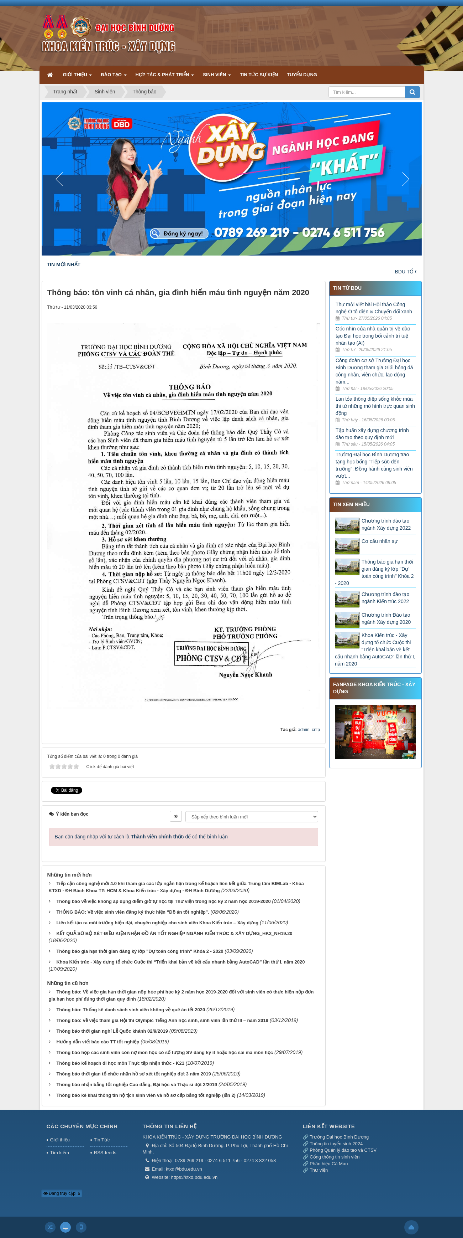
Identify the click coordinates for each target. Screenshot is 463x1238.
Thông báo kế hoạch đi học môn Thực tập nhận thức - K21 (120, 1063)
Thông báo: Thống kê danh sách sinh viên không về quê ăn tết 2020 (130, 1009)
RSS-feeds (105, 1152)
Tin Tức (102, 1139)
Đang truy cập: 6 (61, 1193)
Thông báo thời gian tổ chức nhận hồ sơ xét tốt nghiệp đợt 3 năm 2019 (133, 1074)
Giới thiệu (60, 1139)
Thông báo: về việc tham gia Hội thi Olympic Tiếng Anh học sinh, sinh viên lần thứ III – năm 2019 (162, 1020)
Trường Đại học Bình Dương (339, 1137)
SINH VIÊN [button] (217, 77)
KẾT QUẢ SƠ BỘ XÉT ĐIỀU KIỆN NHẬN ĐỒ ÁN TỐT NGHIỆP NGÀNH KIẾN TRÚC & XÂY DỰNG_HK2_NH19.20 (174, 933)
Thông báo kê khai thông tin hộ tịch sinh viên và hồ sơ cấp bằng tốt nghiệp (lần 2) (146, 1095)
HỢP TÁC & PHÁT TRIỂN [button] (165, 77)
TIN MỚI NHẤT (64, 264)
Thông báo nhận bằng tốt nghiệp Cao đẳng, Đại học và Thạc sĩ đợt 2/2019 (136, 1084)
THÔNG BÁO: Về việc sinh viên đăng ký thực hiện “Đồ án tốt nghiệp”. (132, 912)
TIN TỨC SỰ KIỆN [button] (259, 74)
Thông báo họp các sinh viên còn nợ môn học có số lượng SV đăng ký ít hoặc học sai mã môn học (164, 1052)
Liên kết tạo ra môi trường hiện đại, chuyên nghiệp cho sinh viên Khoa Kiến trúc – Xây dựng (157, 922)
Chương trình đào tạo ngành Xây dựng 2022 (386, 524)
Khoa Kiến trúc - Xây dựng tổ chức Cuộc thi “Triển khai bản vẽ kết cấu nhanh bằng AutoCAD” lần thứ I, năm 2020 (180, 962)
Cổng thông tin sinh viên (334, 1157)
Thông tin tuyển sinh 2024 (336, 1143)
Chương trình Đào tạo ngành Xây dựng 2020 (386, 618)
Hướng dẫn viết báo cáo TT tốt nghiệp (97, 1041)
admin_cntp (309, 729)
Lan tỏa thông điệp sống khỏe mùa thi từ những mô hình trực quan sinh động (375, 406)
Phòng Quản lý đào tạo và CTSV (343, 1150)
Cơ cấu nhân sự (380, 541)
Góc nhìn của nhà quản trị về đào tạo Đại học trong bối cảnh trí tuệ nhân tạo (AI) (373, 336)
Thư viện (319, 1170)
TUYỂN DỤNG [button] (302, 74)
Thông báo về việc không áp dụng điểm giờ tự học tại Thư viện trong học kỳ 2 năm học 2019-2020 (163, 901)
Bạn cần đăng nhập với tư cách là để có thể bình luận (141, 836)
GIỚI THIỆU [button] (77, 77)
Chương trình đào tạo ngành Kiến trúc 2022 (385, 597)
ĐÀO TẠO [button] (113, 77)
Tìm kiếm (59, 1152)
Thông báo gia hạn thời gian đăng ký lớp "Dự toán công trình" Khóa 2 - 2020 (139, 951)
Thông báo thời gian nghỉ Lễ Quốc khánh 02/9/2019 (112, 1031)
